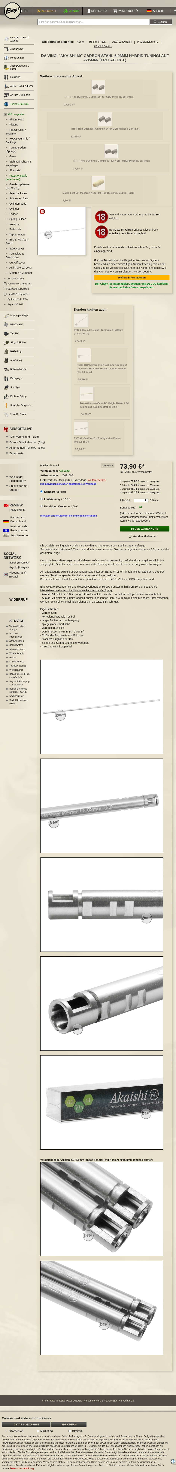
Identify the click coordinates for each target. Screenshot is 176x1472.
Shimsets (14, 175)
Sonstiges (12, 392)
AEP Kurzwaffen (16, 283)
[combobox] (94, 27)
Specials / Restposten (18, 410)
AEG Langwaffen (122, 46)
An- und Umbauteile (17, 99)
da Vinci (54, 470)
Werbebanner (16, 674)
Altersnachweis (17, 654)
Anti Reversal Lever (20, 272)
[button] (155, 15)
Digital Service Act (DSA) (18, 707)
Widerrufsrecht (16, 658)
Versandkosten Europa (16, 633)
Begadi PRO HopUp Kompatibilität (19, 688)
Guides (13, 662)
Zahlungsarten (16, 645)
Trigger (13, 218)
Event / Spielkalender (27, 447)
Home (80, 46)
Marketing (46, 1431)
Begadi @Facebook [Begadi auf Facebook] (19, 567)
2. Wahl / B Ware (15, 419)
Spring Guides (17, 223)
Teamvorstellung (24, 441)
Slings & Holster (15, 347)
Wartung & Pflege (16, 320)
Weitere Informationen (132, 282)
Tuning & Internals (16, 108)
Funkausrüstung (15, 401)
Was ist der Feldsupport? (17, 483)
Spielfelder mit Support (18, 492)
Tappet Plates (17, 239)
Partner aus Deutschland (18, 524)
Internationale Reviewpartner (19, 533)
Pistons (13, 129)
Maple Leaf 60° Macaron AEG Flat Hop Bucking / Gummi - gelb (98, 197)
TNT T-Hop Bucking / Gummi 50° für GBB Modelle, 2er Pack (98, 101)
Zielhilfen (11, 338)
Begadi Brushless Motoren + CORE (18, 695)
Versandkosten (144, 477)
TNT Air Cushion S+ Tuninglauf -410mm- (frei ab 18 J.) (97, 445)
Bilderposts (16, 458)
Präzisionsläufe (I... (148, 46)
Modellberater (14, 62)
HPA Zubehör (14, 329)
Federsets (15, 234)
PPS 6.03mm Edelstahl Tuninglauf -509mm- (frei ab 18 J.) (99, 336)
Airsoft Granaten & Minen (16, 72)
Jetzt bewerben (19, 540)
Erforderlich (15, 1431)
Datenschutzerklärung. (22, 1468)
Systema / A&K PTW (18, 304)
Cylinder (14, 213)
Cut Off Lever (17, 267)
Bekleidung (12, 356)
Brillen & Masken (15, 374)
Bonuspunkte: (128, 512)
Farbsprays (13, 383)
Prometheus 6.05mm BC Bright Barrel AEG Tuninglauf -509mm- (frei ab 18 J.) (104, 410)
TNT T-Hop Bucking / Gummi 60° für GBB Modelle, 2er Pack (105, 133)
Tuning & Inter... (98, 46)
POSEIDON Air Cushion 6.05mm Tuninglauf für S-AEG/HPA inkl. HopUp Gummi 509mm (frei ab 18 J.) (102, 373)
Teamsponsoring (17, 670)
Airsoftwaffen (13, 53)
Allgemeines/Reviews (27, 452)
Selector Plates (18, 198)
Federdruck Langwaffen (19, 288)
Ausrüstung (13, 365)
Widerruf (18, 604)
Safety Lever (16, 253)
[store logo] (12, 15)
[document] (88, 1442)
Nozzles (14, 229)
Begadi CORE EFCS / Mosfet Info (19, 680)
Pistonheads (16, 124)
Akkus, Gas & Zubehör (18, 91)
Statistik (77, 1431)
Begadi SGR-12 (15, 309)
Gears (13, 161)
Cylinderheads (17, 208)
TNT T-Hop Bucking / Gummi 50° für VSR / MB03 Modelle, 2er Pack (111, 165)
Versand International (15, 640)
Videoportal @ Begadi (18, 579)
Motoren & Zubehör (20, 277)
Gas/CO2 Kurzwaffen (18, 293)
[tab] (107, 470)
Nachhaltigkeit (16, 701)
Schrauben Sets (18, 203)
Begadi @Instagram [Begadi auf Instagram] (19, 572)
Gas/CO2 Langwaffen (18, 299)
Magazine (12, 82)
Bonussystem (16, 650)
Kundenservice (16, 666)
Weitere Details (96, 484)
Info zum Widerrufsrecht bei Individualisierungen (68, 520)
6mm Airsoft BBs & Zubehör (16, 44)
